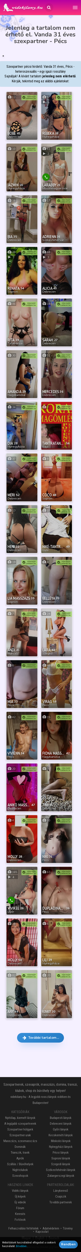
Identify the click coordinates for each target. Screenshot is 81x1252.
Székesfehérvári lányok (60, 1170)
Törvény (68, 1228)
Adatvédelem (51, 1228)
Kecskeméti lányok (61, 1135)
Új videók (20, 1202)
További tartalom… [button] (40, 1038)
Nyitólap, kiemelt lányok (20, 1118)
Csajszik (60, 1196)
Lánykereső (60, 1191)
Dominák (20, 1147)
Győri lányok (60, 1129)
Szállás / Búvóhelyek (20, 1164)
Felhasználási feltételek (23, 1228)
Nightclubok (20, 1170)
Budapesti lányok (61, 1118)
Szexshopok (20, 1176)
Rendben (68, 1245)
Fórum (20, 1208)
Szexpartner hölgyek (20, 1129)
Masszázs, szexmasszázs (20, 1141)
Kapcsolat (42, 1232)
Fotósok (20, 1220)
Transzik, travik (20, 1152)
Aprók (20, 1158)
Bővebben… (22, 1246)
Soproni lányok (60, 1158)
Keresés (20, 1214)
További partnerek (60, 1202)
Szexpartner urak (20, 1135)
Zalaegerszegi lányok (60, 1176)
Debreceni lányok (60, 1124)
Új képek (20, 1196)
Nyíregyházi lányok (61, 1147)
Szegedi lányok (60, 1164)
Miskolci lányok (61, 1141)
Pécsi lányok (61, 1152)
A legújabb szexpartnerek (20, 1124)
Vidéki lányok (20, 1191)
